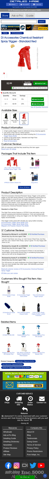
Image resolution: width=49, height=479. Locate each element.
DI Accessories (17, 33)
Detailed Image (24, 1)
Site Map (7, 455)
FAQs (7, 401)
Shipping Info (19, 402)
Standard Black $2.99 (6, 119)
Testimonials (32, 438)
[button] (45, 476)
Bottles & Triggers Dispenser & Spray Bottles (16, 367)
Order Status (30, 402)
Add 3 (37, 99)
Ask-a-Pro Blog (9, 435)
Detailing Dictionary (11, 442)
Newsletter (7, 445)
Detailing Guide (9, 438)
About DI (30, 432)
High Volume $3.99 (14, 118)
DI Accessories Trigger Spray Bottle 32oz (14, 224)
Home (5, 33)
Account (24, 4)
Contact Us (41, 401)
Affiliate (6, 451)
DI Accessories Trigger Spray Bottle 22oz (14, 222)
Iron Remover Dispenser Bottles (12, 364)
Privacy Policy (32, 448)
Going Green (32, 442)
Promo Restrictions (35, 451)
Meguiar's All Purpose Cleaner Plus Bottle (15, 226)
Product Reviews (10, 448)
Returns (24, 411)
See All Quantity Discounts (39, 107)
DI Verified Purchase (36, 234)
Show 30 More (24, 187)
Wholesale (7, 432)
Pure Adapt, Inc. (33, 455)
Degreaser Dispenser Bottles (25, 361)
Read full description (10, 141)
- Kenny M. (24, 423)
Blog (29, 435)
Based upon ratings (8, 149)
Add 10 (37, 104)
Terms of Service (34, 445)
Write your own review (9, 273)
